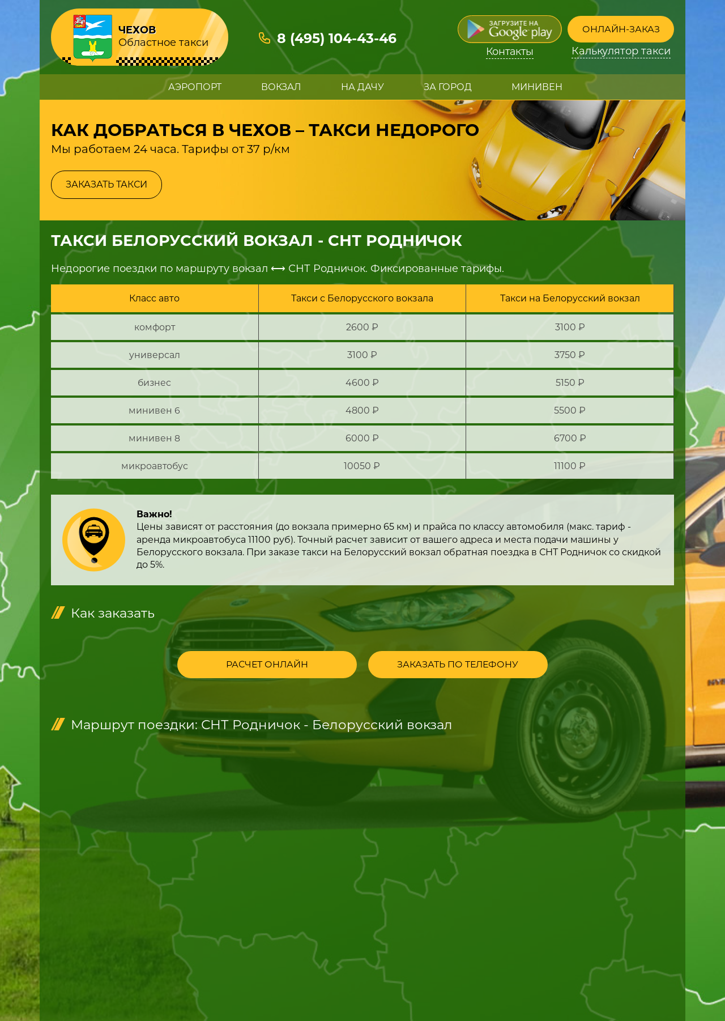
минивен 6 (154, 410)
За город (448, 87)
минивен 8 (154, 438)
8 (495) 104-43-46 (337, 38)
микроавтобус (155, 466)
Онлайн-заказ (621, 29)
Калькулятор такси (621, 52)
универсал (154, 355)
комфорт (155, 327)
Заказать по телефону (444, 665)
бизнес (154, 382)
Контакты (510, 52)
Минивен (536, 87)
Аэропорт (194, 87)
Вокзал (281, 87)
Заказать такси (106, 184)
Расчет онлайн (280, 665)
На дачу (362, 87)
